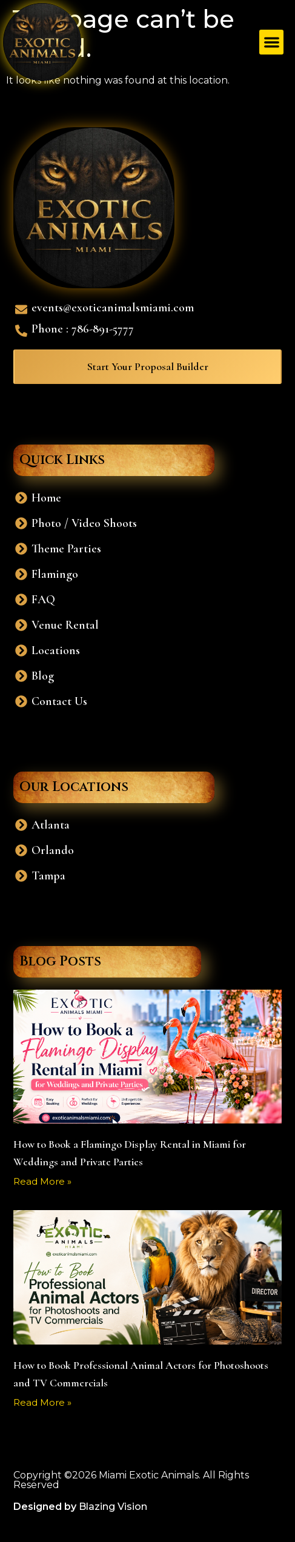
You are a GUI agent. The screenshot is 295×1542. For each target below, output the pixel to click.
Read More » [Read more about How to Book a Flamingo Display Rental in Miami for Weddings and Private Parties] (42, 1181)
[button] (271, 42)
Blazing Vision (113, 1506)
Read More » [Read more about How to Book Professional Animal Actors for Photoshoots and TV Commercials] (42, 1402)
